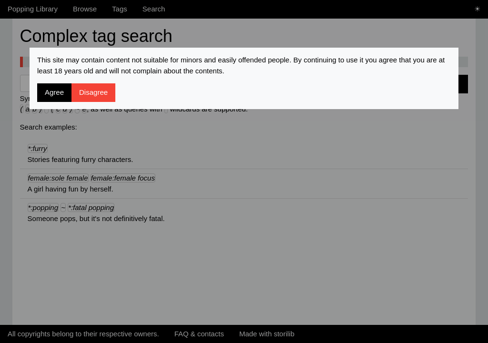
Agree (54, 92)
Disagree (93, 92)
